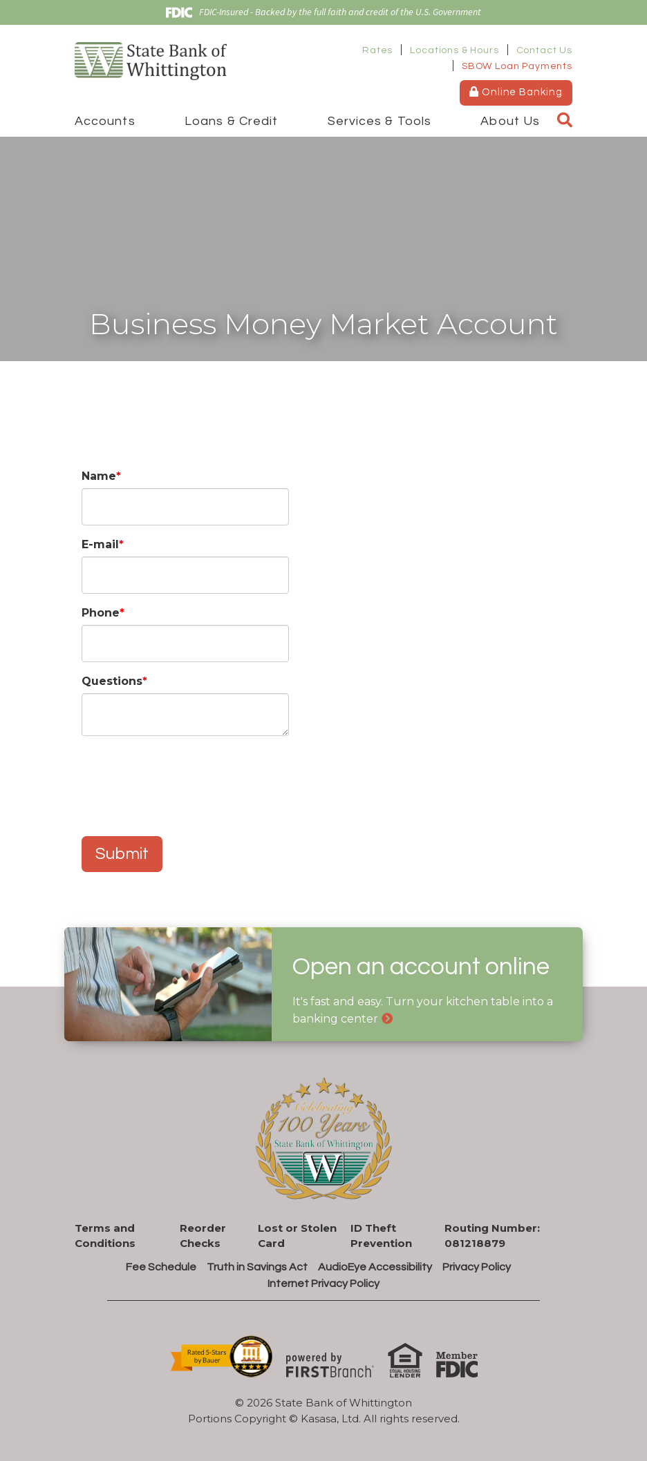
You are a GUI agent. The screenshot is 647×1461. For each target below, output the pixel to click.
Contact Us (544, 50)
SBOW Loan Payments (517, 66)
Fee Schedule (161, 1267)
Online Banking (515, 91)
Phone (101, 612)
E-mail (100, 544)
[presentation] (187, 779)
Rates (377, 50)
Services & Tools (379, 121)
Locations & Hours (454, 50)
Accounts (105, 121)
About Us (510, 121)
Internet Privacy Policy (323, 1283)
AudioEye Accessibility (375, 1267)
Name (99, 476)
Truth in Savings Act (257, 1267)
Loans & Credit (231, 121)
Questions (112, 681)
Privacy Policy (476, 1267)
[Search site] (564, 121)
